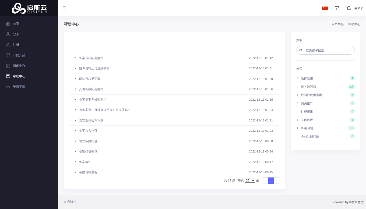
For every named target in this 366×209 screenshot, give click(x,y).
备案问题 (325, 128)
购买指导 (325, 103)
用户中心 (337, 24)
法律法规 (325, 78)
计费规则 (325, 111)
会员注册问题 (325, 136)
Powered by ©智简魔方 (348, 202)
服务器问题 (325, 87)
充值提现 (325, 120)
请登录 (358, 8)
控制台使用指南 (325, 95)
